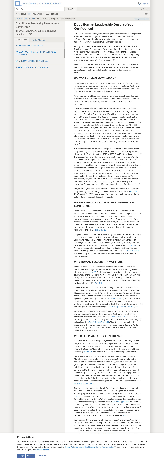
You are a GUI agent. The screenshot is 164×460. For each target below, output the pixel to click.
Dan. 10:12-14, (112, 298)
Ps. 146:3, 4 (134, 245)
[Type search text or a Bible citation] (38, 9)
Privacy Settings (42, 450)
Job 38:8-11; (117, 401)
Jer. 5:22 (125, 401)
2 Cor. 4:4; (122, 306)
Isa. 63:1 (125, 415)
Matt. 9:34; (113, 306)
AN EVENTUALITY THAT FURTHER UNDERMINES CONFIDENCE (36, 53)
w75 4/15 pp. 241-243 (24, 18)
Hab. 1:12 (79, 396)
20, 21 (120, 298)
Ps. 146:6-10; (79, 383)
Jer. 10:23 (92, 272)
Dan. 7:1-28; (94, 322)
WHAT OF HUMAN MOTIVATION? (30, 45)
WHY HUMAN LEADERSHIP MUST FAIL (32, 61)
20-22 (106, 322)
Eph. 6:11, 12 (131, 306)
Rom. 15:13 (89, 383)
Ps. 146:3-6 (87, 351)
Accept (21, 456)
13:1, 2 (124, 316)
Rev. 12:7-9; (116, 316)
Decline (30, 456)
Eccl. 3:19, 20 (100, 230)
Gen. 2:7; (131, 250)
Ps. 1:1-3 (98, 283)
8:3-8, (101, 322)
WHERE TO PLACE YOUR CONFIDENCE (32, 67)
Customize (41, 456)
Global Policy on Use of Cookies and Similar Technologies (89, 447)
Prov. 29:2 (134, 191)
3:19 (137, 250)
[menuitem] (148, 9)
